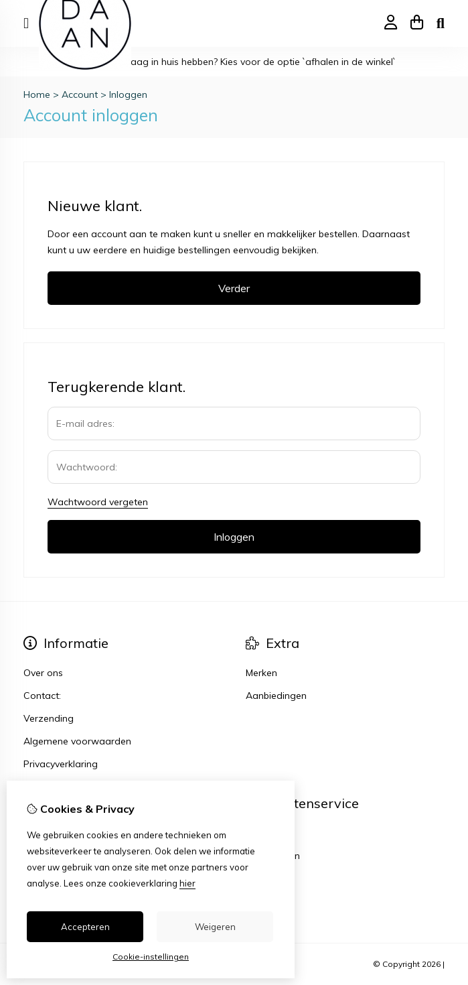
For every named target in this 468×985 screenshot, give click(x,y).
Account (80, 94)
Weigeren (215, 926)
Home (36, 94)
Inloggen (128, 94)
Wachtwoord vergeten (98, 502)
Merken (261, 673)
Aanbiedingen (276, 696)
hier (187, 883)
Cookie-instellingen (150, 956)
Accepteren (85, 926)
